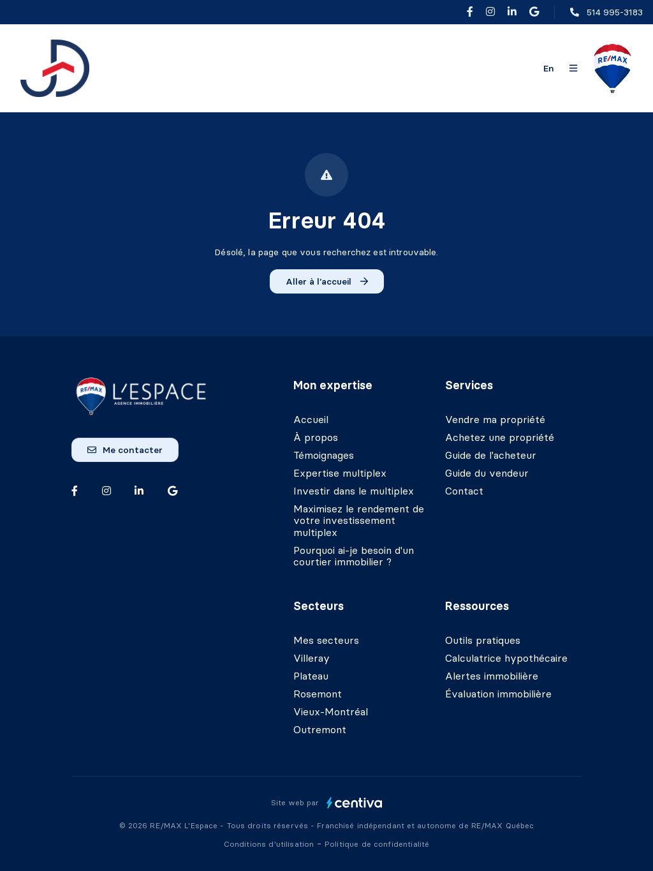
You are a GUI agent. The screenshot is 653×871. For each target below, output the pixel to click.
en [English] (548, 68)
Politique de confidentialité (377, 844)
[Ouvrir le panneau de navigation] (573, 68)
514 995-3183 (615, 12)
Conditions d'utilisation (270, 844)
